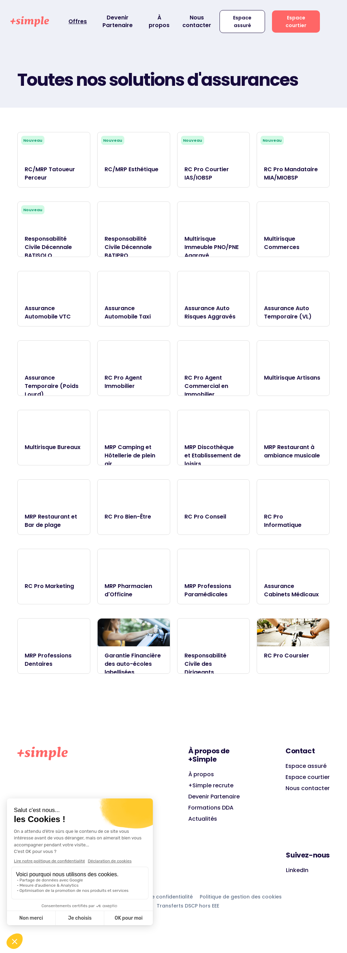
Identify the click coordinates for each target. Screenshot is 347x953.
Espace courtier (296, 21)
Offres (77, 21)
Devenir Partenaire (117, 21)
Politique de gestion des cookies (241, 896)
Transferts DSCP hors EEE (188, 905)
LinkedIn (297, 870)
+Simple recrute (210, 785)
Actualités (202, 819)
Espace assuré (242, 21)
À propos (159, 21)
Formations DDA (210, 808)
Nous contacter (196, 21)
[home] (29, 21)
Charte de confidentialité (161, 896)
